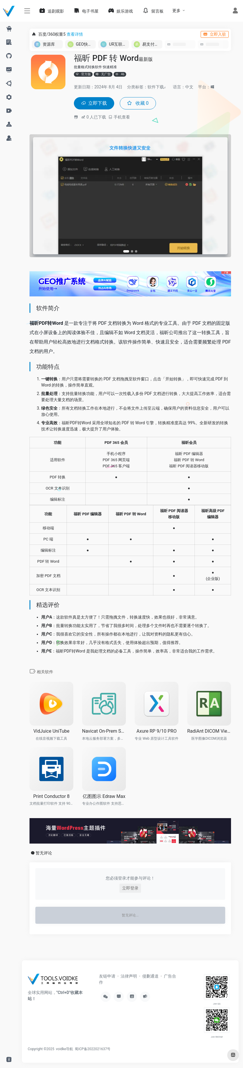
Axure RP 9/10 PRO (156, 731)
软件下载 (155, 87)
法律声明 (129, 976)
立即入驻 (214, 34)
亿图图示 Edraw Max (104, 797)
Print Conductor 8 (51, 797)
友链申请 (107, 976)
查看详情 (75, 34)
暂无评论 (44, 853)
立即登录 (130, 889)
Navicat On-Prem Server (104, 731)
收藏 (142, 104)
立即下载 (95, 104)
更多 (176, 10)
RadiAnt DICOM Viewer (209, 731)
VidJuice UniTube (51, 731)
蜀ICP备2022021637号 (92, 1050)
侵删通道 (150, 976)
